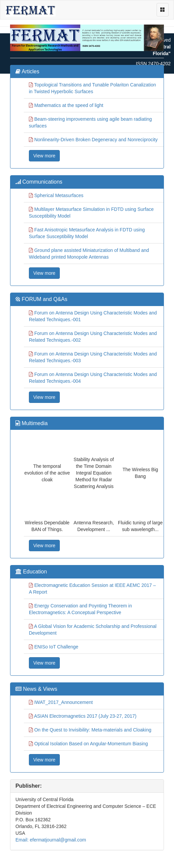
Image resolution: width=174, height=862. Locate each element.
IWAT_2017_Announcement (63, 702)
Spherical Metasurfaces (58, 195)
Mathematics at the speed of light (68, 105)
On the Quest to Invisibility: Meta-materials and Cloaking (92, 730)
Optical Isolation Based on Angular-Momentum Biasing (91, 743)
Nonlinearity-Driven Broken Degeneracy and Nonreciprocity (96, 139)
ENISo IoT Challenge (56, 646)
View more (44, 155)
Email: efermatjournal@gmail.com (50, 839)
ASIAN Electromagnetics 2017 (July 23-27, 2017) (85, 716)
